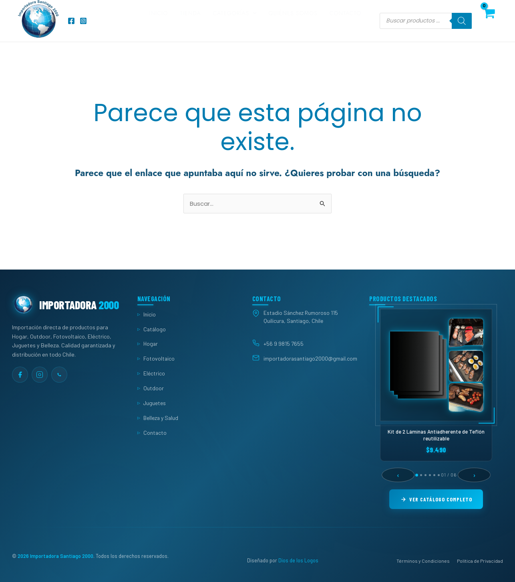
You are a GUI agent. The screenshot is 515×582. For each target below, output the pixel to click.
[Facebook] (71, 20)
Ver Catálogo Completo (436, 499)
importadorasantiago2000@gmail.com (310, 358)
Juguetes (154, 402)
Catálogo (154, 329)
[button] (252, 21)
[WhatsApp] (59, 375)
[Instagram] (83, 20)
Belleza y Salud (160, 417)
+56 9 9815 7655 (284, 343)
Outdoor (153, 388)
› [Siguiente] (474, 474)
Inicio (158, 21)
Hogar (150, 344)
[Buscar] (462, 21)
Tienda (190, 21)
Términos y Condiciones (423, 561)
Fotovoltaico (159, 358)
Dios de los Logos (298, 561)
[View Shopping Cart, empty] (489, 21)
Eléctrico (154, 373)
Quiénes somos (293, 21)
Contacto (345, 21)
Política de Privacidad (480, 561)
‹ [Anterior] (398, 474)
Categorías (234, 21)
